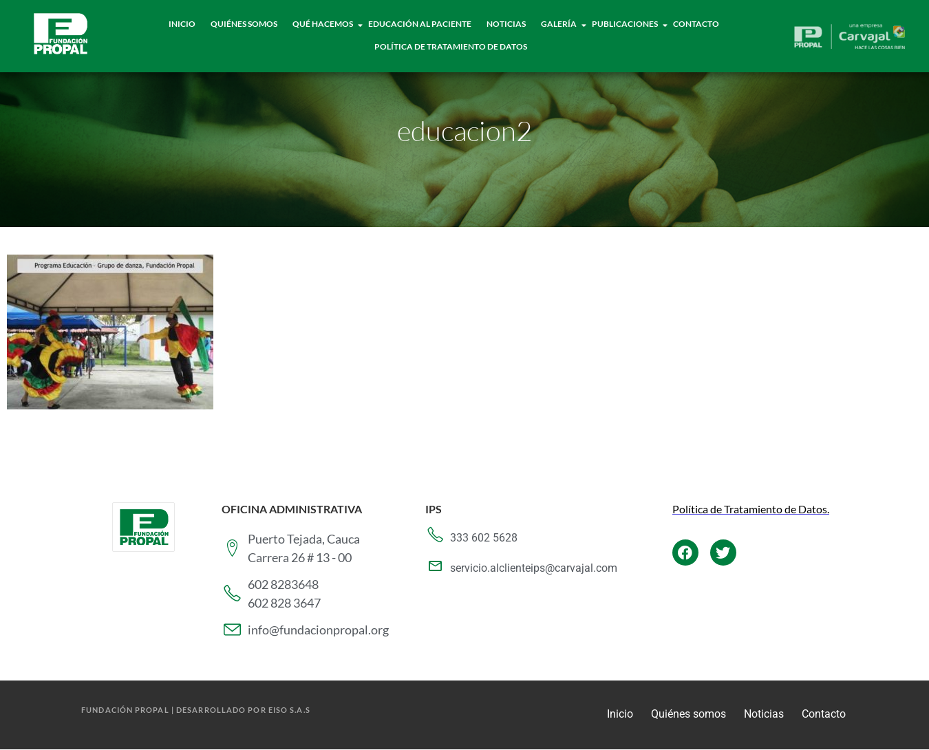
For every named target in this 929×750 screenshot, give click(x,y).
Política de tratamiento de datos (450, 46)
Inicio (182, 24)
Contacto (696, 24)
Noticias (506, 24)
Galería (559, 24)
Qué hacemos (323, 24)
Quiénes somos (688, 713)
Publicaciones (625, 24)
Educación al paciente (419, 24)
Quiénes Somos (244, 24)
